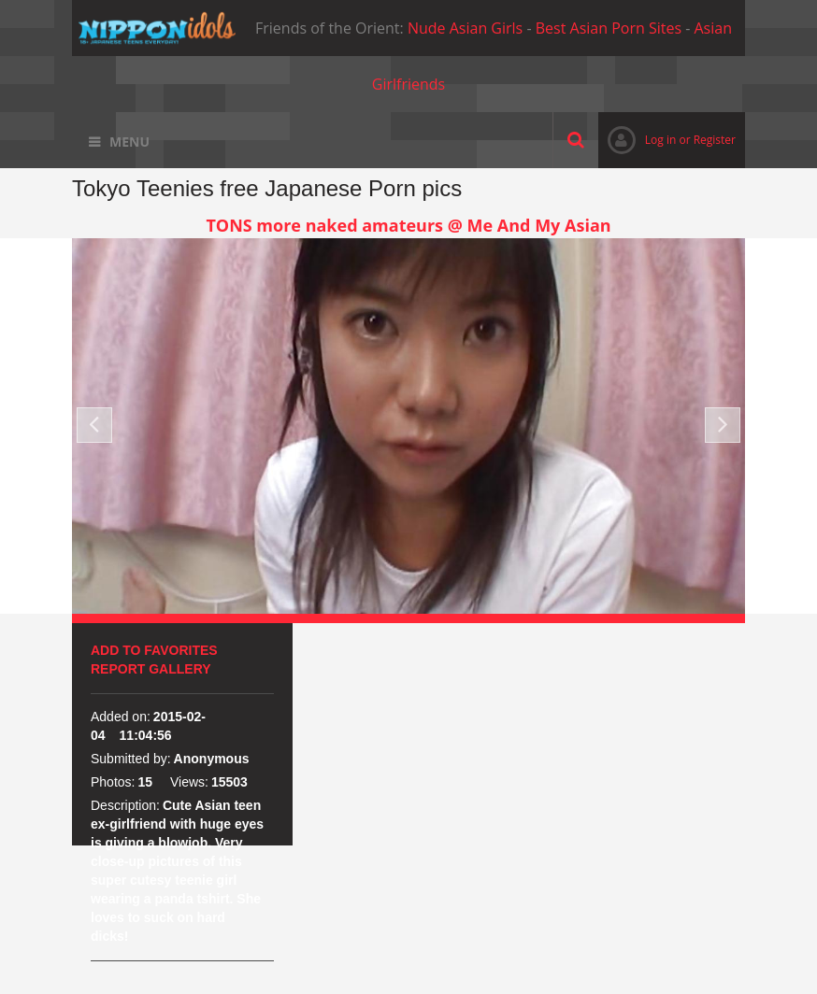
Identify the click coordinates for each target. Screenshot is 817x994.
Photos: (113, 781)
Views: (189, 781)
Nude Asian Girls (465, 28)
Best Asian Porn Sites (608, 28)
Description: (125, 805)
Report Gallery (151, 668)
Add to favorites (154, 650)
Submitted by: (131, 758)
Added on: (120, 716)
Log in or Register (667, 140)
